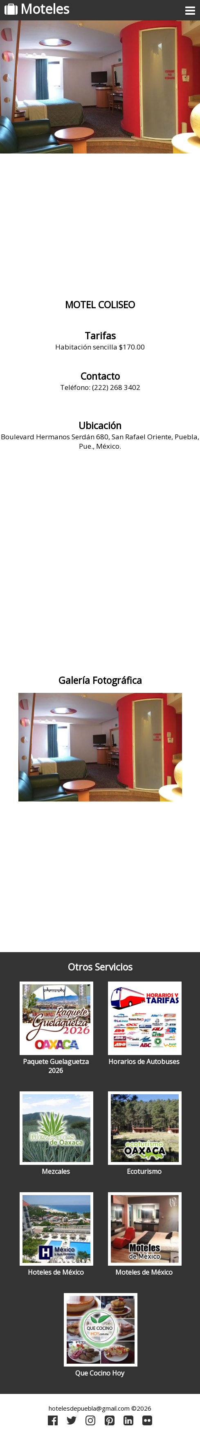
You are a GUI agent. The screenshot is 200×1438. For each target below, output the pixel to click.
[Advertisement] (100, 223)
